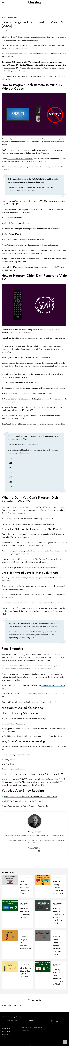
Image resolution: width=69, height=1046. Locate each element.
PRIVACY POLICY (27, 1027)
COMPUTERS (6, 1037)
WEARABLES (6, 1031)
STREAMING (6, 1028)
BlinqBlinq (29, 1045)
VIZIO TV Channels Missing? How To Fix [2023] (23, 801)
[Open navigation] (3, 2)
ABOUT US (25, 1030)
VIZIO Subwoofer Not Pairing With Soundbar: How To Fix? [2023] (30, 796)
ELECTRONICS (6, 1034)
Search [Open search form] (65, 3)
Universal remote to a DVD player (22, 702)
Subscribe (32, 1020)
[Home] (34, 2)
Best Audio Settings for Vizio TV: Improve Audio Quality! (26, 806)
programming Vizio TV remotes (20, 158)
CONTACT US (38, 1027)
